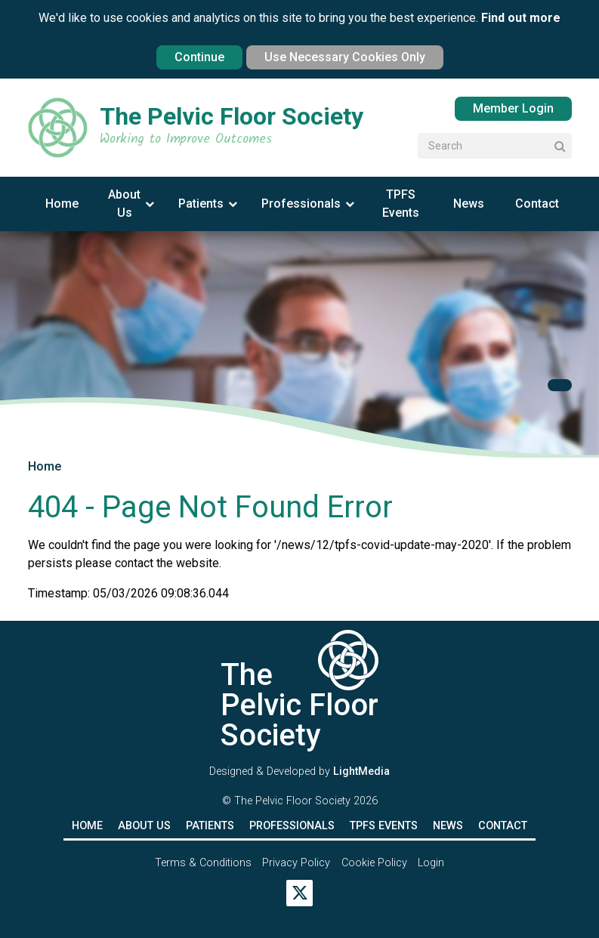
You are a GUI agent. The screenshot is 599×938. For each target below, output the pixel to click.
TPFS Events (400, 203)
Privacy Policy (296, 862)
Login (431, 862)
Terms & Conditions (203, 862)
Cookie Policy (374, 862)
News (468, 203)
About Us (124, 203)
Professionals (301, 203)
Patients (201, 203)
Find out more (520, 18)
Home (62, 203)
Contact (537, 203)
